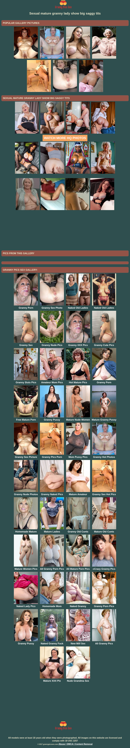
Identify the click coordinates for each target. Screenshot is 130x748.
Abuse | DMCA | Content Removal (75, 744)
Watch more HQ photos (65, 138)
